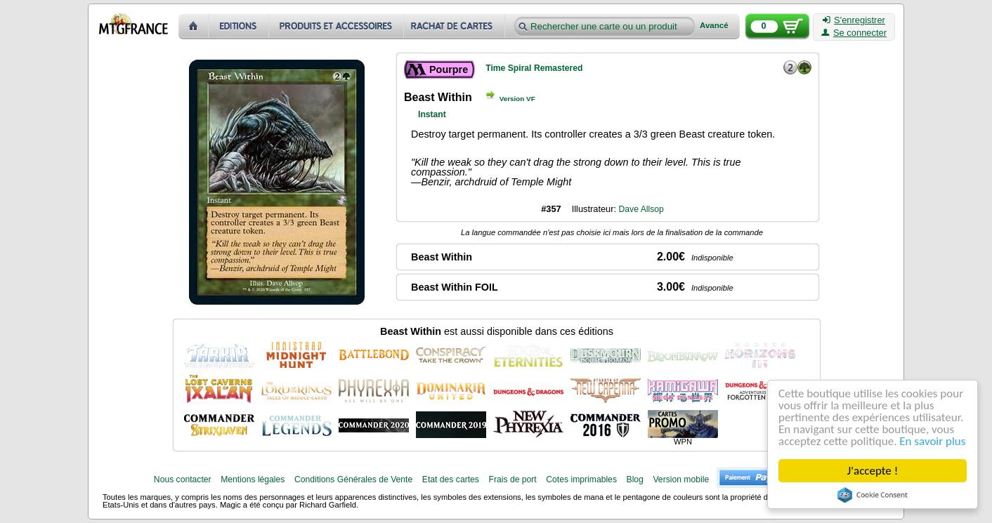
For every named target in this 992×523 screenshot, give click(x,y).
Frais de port (512, 479)
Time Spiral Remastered (533, 68)
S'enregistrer (854, 20)
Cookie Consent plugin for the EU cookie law (872, 495)
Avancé (714, 25)
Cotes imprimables (581, 479)
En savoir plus (933, 441)
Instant (432, 114)
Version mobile (681, 479)
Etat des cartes (450, 479)
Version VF (517, 98)
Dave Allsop (641, 209)
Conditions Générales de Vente (353, 479)
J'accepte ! (872, 470)
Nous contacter (182, 479)
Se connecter (854, 33)
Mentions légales (253, 479)
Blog (635, 479)
